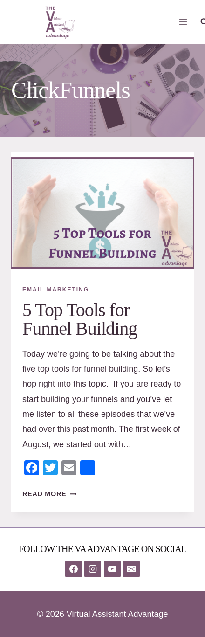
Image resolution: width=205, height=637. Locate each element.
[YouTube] (112, 569)
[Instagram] (92, 569)
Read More (49, 494)
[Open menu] (183, 21)
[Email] (131, 569)
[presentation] (102, 213)
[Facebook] (73, 569)
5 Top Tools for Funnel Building (79, 319)
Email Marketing (55, 289)
